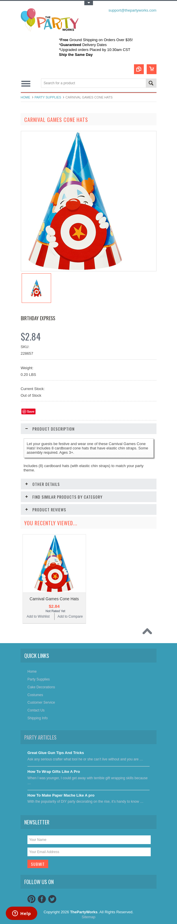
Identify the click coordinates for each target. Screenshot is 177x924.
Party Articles (40, 737)
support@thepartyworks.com (132, 10)
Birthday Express (38, 318)
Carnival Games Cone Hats (54, 599)
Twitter (52, 899)
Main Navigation (26, 83)
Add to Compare (70, 616)
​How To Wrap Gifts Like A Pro (53, 771)
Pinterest (31, 899)
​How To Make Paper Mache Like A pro (60, 795)
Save (31, 411)
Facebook (42, 899)
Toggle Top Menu (88, 3)
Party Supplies (48, 97)
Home (25, 97)
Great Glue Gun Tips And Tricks (55, 753)
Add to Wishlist (38, 616)
